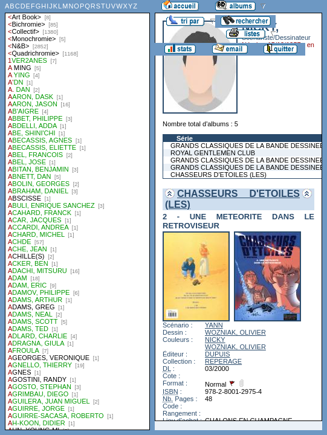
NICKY (215, 339)
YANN (214, 325)
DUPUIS (217, 354)
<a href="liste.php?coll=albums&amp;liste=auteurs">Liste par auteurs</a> (77, 215)
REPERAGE (223, 361)
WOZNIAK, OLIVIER (235, 332)
